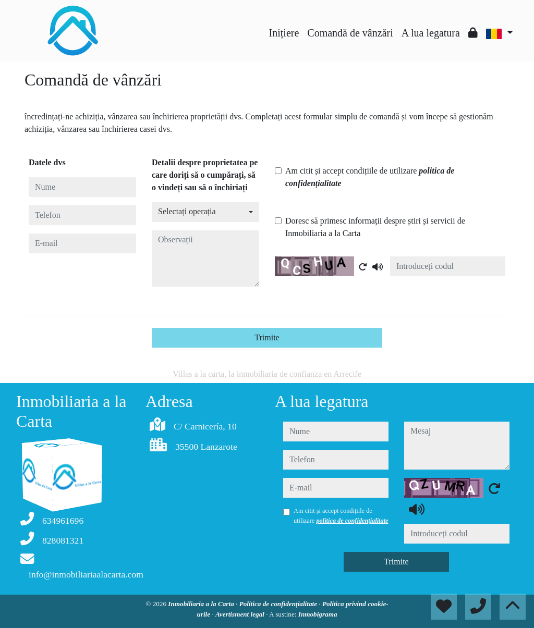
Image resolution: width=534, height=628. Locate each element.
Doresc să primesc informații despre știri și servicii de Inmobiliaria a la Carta (375, 227)
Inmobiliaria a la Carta (202, 604)
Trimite (266, 337)
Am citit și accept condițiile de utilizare (369, 177)
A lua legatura (431, 33)
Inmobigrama (317, 614)
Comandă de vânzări (350, 33)
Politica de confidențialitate (279, 604)
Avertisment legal (240, 614)
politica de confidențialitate (352, 520)
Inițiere (284, 33)
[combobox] (205, 212)
